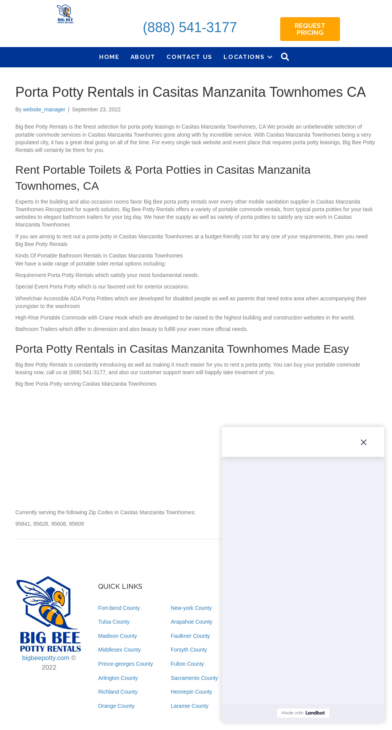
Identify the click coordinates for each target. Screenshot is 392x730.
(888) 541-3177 (190, 27)
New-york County (191, 608)
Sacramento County (194, 678)
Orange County (116, 706)
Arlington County (118, 678)
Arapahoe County (191, 622)
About (143, 56)
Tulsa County (113, 622)
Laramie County (190, 706)
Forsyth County (189, 650)
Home (109, 56)
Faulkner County (190, 636)
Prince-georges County (125, 664)
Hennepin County (191, 692)
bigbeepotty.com (45, 658)
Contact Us (189, 56)
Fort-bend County (119, 608)
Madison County (117, 636)
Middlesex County (119, 650)
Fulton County (187, 664)
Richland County (117, 692)
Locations (244, 56)
